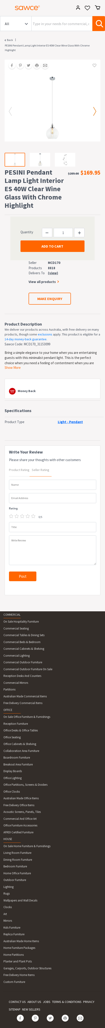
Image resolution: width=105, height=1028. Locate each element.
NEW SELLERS (31, 1009)
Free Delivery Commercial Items (22, 703)
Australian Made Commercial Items (25, 696)
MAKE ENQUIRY (49, 298)
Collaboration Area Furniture (21, 751)
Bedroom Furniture (15, 866)
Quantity (26, 232)
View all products (42, 282)
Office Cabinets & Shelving (19, 744)
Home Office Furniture (17, 873)
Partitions (9, 689)
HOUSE (7, 839)
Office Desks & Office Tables (20, 730)
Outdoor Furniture (14, 880)
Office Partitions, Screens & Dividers (25, 785)
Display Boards (12, 771)
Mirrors (7, 921)
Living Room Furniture (17, 853)
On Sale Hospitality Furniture (21, 622)
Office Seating (12, 737)
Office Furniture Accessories (20, 825)
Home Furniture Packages (19, 948)
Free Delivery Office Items (18, 805)
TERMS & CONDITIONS (67, 1002)
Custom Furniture (14, 982)
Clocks (7, 907)
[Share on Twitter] (27, 65)
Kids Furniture (11, 928)
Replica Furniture (13, 934)
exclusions (45, 334)
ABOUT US (34, 1002)
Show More (13, 367)
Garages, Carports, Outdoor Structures (27, 968)
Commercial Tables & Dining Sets (23, 635)
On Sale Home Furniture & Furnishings (26, 846)
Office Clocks (11, 792)
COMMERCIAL (11, 615)
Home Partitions (13, 955)
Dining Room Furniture (17, 860)
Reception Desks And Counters (22, 676)
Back (10, 40)
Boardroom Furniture (16, 757)
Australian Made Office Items (21, 798)
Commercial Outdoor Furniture (22, 662)
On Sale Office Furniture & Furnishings (26, 717)
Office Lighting (12, 778)
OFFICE (7, 710)
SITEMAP (14, 1009)
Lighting (8, 887)
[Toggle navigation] (5, 8)
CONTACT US (17, 1002)
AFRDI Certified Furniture (18, 832)
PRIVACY (88, 1002)
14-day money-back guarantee (26, 339)
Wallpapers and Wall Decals (20, 900)
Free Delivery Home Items (19, 975)
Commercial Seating (16, 628)
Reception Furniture (15, 724)
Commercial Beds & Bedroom (22, 642)
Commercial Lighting (16, 656)
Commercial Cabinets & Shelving (23, 649)
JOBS (46, 1002)
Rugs (6, 893)
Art (5, 914)
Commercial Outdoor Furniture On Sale (27, 669)
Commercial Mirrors (15, 683)
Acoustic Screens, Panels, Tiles (22, 812)
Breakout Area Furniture (18, 764)
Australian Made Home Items (21, 941)
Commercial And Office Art (20, 819)
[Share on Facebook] (10, 65)
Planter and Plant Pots (17, 961)
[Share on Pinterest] (19, 65)
